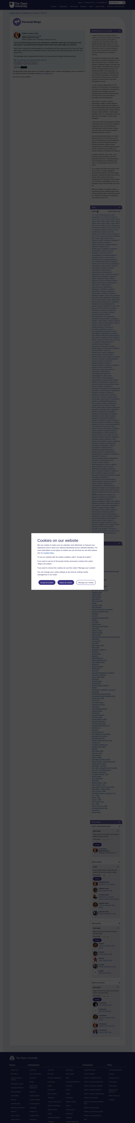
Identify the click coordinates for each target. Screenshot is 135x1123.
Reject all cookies (66, 582)
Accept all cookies (46, 582)
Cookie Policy (49, 553)
